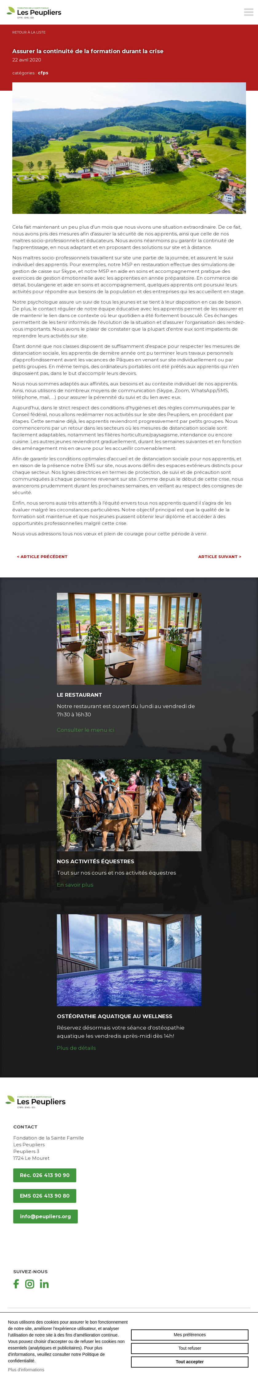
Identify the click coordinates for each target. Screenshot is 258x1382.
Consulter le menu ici (85, 730)
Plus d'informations (26, 1369)
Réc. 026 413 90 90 (44, 1175)
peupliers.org (34, 19)
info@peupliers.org (45, 1216)
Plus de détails (76, 1048)
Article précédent (42, 556)
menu (249, 12)
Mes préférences (190, 1334)
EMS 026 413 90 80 (44, 1196)
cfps (43, 72)
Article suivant (219, 556)
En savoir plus (75, 885)
